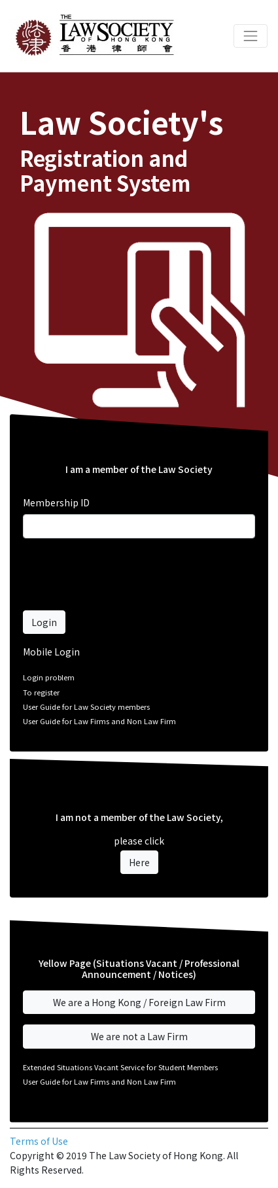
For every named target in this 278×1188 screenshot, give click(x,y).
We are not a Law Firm (139, 1036)
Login (44, 622)
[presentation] (122, 574)
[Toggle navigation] (251, 36)
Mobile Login (51, 651)
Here (139, 862)
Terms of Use (39, 1140)
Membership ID (56, 502)
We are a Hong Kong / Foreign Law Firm (139, 1002)
